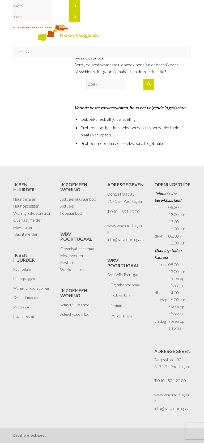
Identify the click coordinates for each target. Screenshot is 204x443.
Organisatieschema (77, 248)
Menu (26, 52)
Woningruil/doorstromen (35, 213)
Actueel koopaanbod (75, 314)
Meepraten (23, 227)
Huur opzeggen (26, 206)
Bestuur (67, 262)
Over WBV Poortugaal (123, 275)
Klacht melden (25, 234)
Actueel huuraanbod (78, 199)
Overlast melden (27, 220)
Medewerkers (73, 255)
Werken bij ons (73, 269)
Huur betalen (24, 199)
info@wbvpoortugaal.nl (127, 239)
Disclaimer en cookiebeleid (29, 435)
